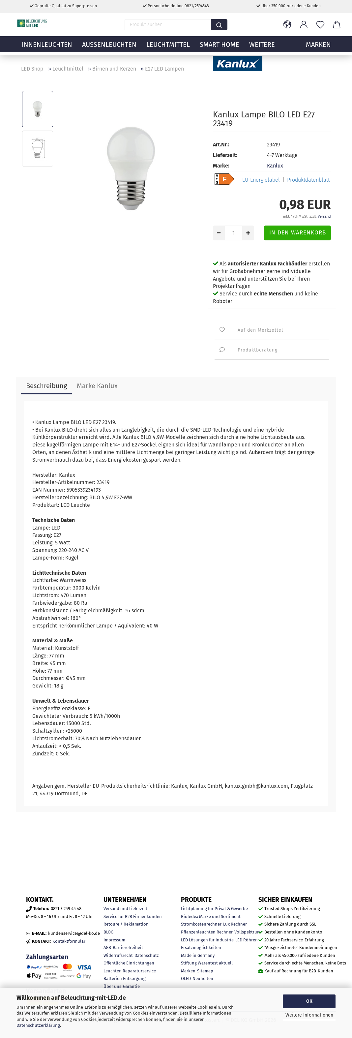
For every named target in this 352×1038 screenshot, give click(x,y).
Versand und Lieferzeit (125, 908)
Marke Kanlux (97, 386)
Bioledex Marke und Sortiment (211, 916)
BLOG (108, 932)
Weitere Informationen (309, 1015)
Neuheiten (202, 978)
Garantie (131, 986)
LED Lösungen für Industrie (207, 939)
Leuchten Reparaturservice (129, 970)
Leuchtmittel (168, 48)
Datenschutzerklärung (38, 1025)
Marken (188, 970)
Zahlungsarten (47, 957)
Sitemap (205, 970)
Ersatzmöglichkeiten (201, 947)
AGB (107, 947)
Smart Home (219, 48)
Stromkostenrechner (201, 924)
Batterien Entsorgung (124, 978)
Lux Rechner (235, 924)
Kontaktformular (68, 941)
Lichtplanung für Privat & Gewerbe (214, 908)
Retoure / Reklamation (126, 924)
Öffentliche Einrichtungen (128, 963)
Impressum (114, 939)
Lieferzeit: (225, 155)
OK (309, 1001)
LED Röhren (246, 939)
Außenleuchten (109, 48)
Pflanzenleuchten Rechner (207, 932)
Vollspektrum (247, 932)
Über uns (112, 986)
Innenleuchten (47, 48)
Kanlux (275, 166)
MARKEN (318, 48)
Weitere (262, 48)
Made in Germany (198, 955)
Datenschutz (146, 955)
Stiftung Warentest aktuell (207, 963)
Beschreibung (46, 386)
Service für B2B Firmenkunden (132, 916)
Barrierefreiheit (128, 947)
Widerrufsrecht (118, 955)
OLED (186, 978)
